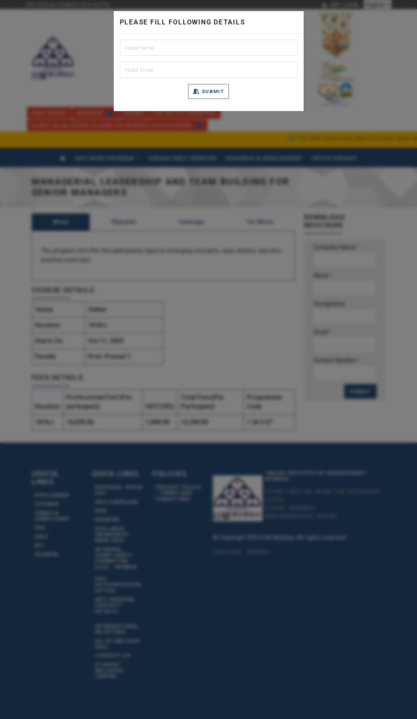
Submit (208, 91)
